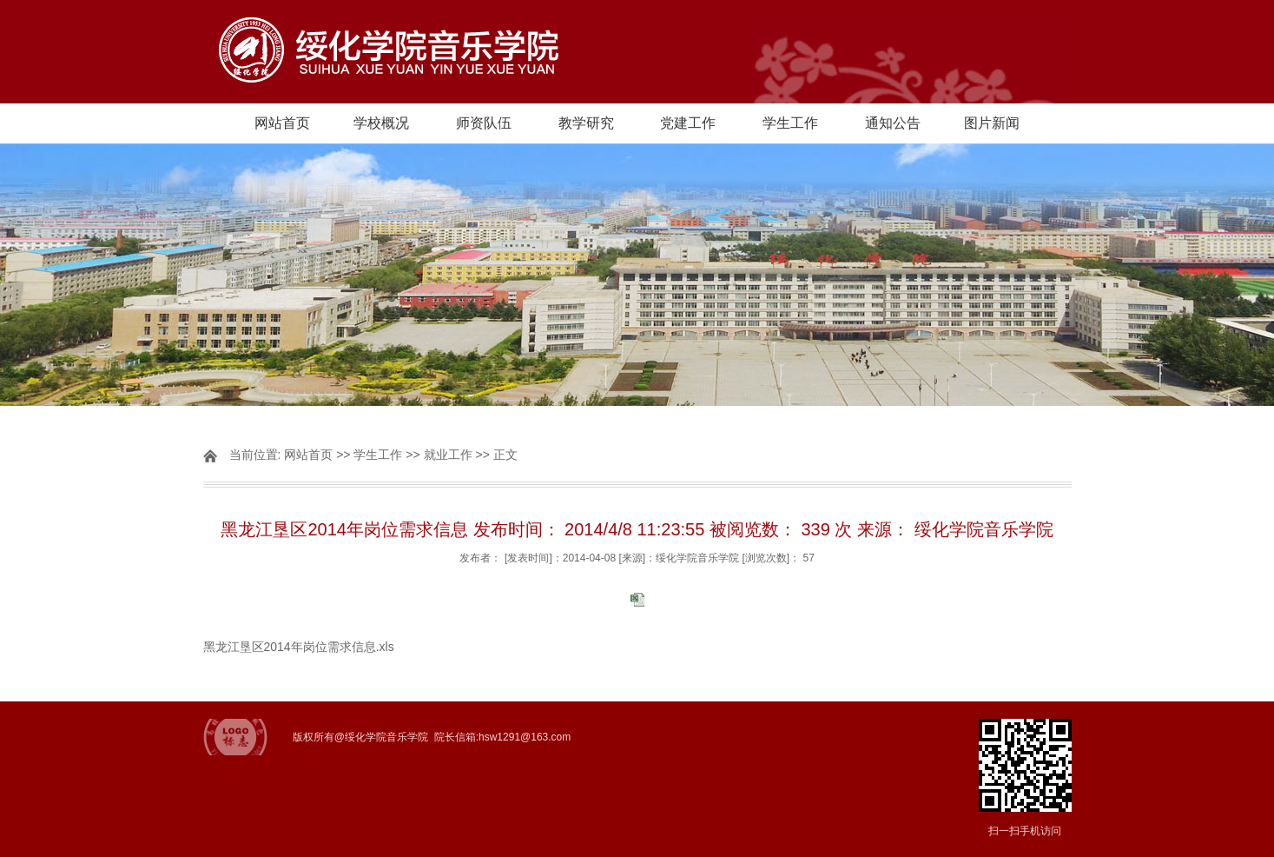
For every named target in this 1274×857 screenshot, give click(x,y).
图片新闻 (992, 123)
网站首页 (282, 123)
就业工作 (448, 455)
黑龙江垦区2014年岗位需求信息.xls (298, 647)
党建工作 (688, 123)
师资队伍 (484, 123)
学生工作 (790, 123)
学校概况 (381, 123)
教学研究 (586, 123)
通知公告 (893, 123)
